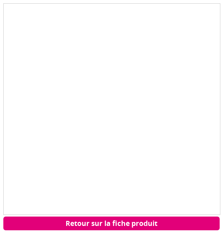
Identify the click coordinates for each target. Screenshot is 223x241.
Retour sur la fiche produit (111, 223)
